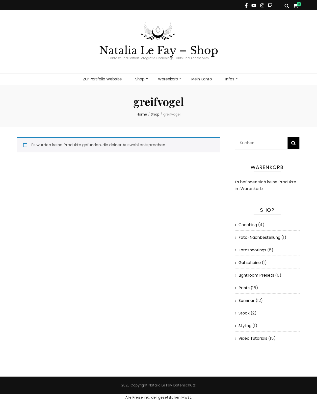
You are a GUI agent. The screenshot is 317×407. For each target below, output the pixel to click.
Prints (244, 286)
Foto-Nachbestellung (259, 236)
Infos (233, 78)
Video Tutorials (252, 337)
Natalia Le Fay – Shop (158, 50)
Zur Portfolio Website (100, 78)
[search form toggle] (287, 6)
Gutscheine (249, 261)
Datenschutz (184, 384)
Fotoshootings (252, 249)
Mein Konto (204, 78)
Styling (244, 324)
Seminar (246, 299)
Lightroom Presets (256, 274)
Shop (139, 78)
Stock (244, 312)
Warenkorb (168, 78)
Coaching (247, 223)
